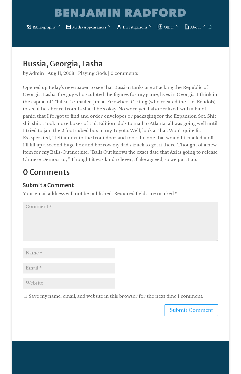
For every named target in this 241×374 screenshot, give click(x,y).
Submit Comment (191, 310)
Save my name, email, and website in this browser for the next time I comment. (116, 296)
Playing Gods (92, 73)
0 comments (124, 73)
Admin (36, 73)
